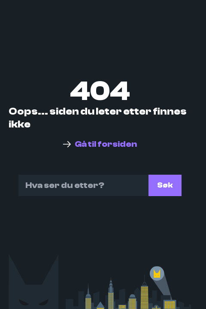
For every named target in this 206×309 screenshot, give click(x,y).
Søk (165, 185)
